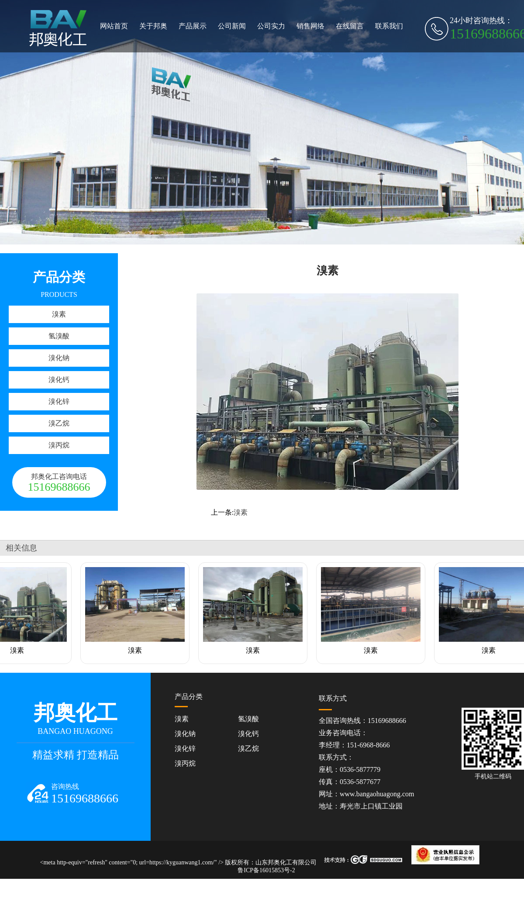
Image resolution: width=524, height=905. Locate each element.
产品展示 (193, 26)
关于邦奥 (153, 26)
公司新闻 (232, 26)
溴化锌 (58, 401)
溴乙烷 (58, 423)
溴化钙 (58, 379)
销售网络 (310, 26)
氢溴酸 (58, 336)
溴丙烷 (58, 445)
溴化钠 (58, 357)
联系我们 (389, 26)
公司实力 (271, 26)
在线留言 (350, 26)
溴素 (59, 314)
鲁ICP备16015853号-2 (266, 870)
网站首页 (114, 26)
